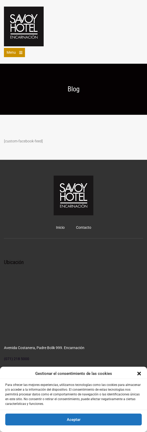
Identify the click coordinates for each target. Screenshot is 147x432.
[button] (139, 373)
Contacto (83, 227)
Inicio (60, 227)
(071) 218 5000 (16, 359)
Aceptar (73, 419)
